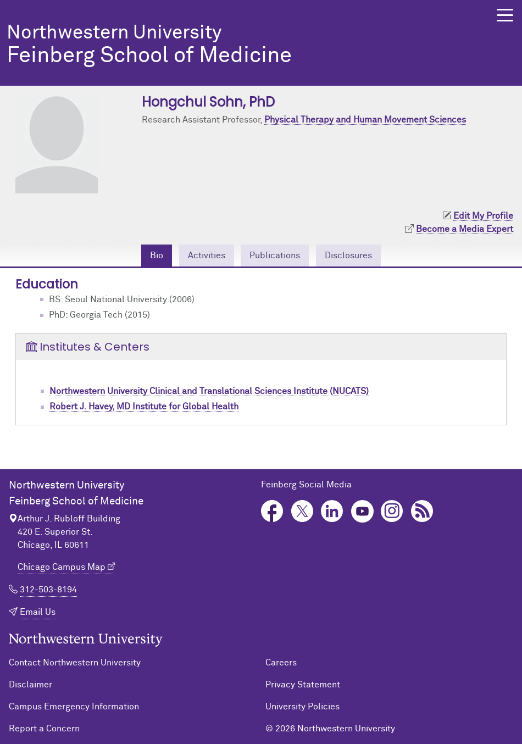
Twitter (302, 511)
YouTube (362, 511)
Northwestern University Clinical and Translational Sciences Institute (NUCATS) (209, 391)
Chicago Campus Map (61, 567)
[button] (505, 15)
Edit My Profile (483, 216)
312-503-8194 (48, 589)
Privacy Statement (302, 684)
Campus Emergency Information (74, 706)
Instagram (392, 511)
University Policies (302, 706)
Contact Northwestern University (75, 662)
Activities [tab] (206, 255)
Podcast (422, 511)
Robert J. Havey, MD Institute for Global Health (143, 406)
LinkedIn (332, 511)
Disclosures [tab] (348, 255)
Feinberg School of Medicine (235, 45)
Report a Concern (44, 728)
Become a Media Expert (464, 229)
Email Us (37, 612)
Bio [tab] (156, 255)
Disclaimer (30, 684)
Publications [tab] (274, 255)
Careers (281, 662)
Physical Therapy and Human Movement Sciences (365, 119)
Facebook (272, 511)
